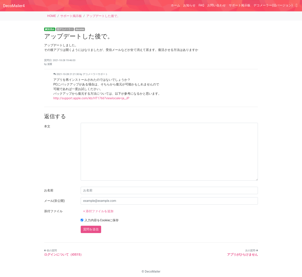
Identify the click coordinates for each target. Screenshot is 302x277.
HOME (51, 16)
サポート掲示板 (239, 5)
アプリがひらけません (242, 254)
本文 (47, 126)
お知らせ (189, 5)
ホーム (175, 5)
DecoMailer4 (14, 5)
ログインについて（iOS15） (63, 254)
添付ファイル (53, 211)
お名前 (48, 190)
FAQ (201, 5)
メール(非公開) (54, 201)
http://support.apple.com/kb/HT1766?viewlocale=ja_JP (91, 98)
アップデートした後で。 (103, 16)
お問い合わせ (216, 5)
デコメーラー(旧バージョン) (273, 5)
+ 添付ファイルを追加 (98, 211)
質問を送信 (91, 229)
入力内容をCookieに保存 (102, 220)
